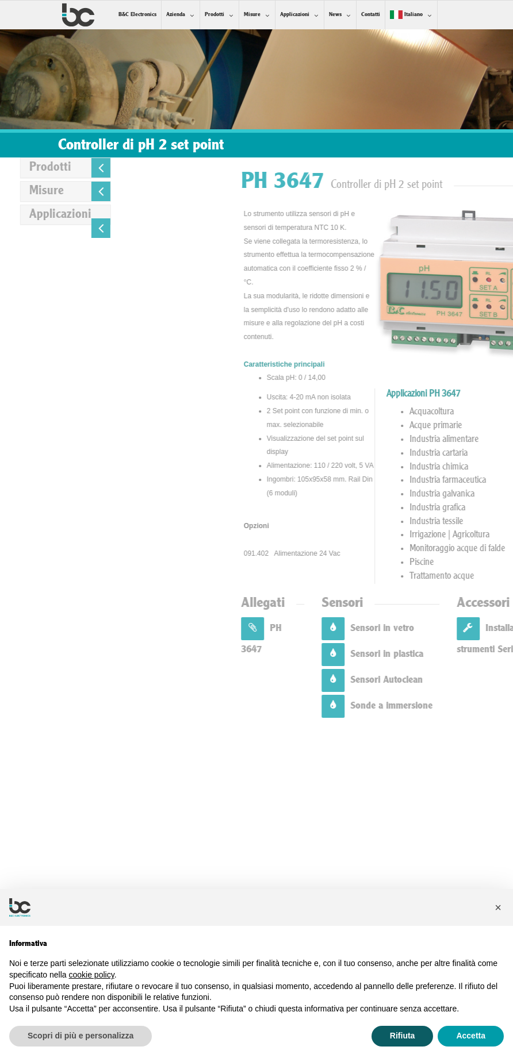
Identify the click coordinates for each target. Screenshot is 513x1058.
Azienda (175, 14)
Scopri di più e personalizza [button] (80, 1035)
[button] (498, 907)
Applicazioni (294, 14)
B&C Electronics (137, 14)
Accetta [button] (470, 1035)
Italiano (406, 14)
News (335, 14)
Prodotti (214, 14)
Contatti (370, 14)
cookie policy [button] (91, 974)
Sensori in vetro (465, 628)
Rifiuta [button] (402, 1035)
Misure (252, 14)
